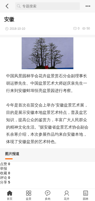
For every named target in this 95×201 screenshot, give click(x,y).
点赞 (5, 164)
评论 (5, 178)
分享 (5, 182)
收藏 (5, 173)
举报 (3, 168)
